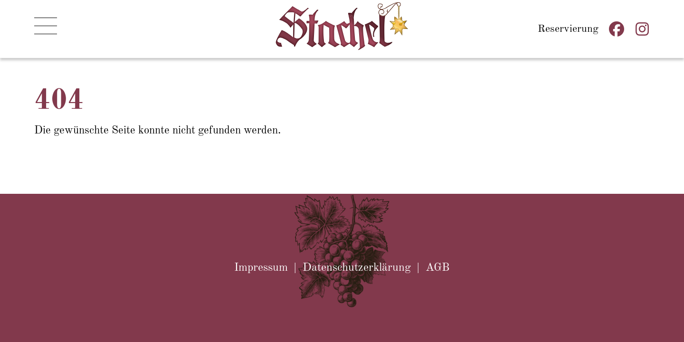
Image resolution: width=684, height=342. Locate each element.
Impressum (261, 268)
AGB (438, 268)
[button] (45, 29)
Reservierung (568, 27)
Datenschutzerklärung (357, 268)
